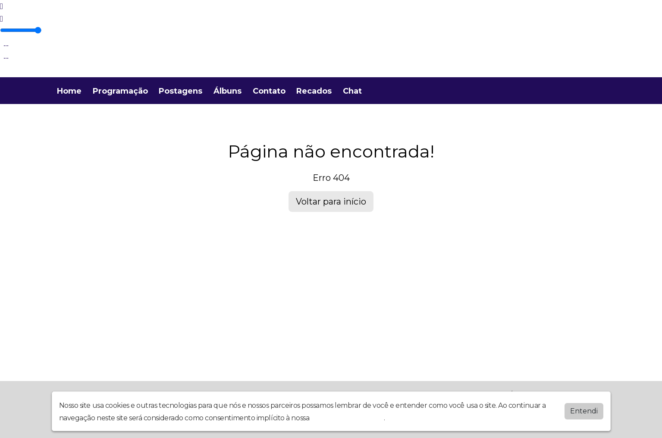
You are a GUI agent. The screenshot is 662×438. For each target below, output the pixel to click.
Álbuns (227, 91)
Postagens (180, 91)
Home (69, 91)
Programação (120, 91)
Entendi (584, 411)
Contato (269, 91)
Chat (352, 91)
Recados (314, 91)
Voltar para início (331, 201)
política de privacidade (347, 418)
